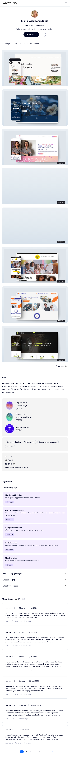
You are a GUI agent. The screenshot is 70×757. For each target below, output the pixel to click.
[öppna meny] (65, 3)
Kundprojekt (6, 43)
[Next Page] (52, 751)
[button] (35, 68)
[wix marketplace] (10, 3)
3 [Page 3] (30, 751)
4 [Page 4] (35, 751)
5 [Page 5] (39, 751)
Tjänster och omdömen (29, 43)
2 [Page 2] (26, 751)
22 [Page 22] (48, 751)
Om (15, 43)
